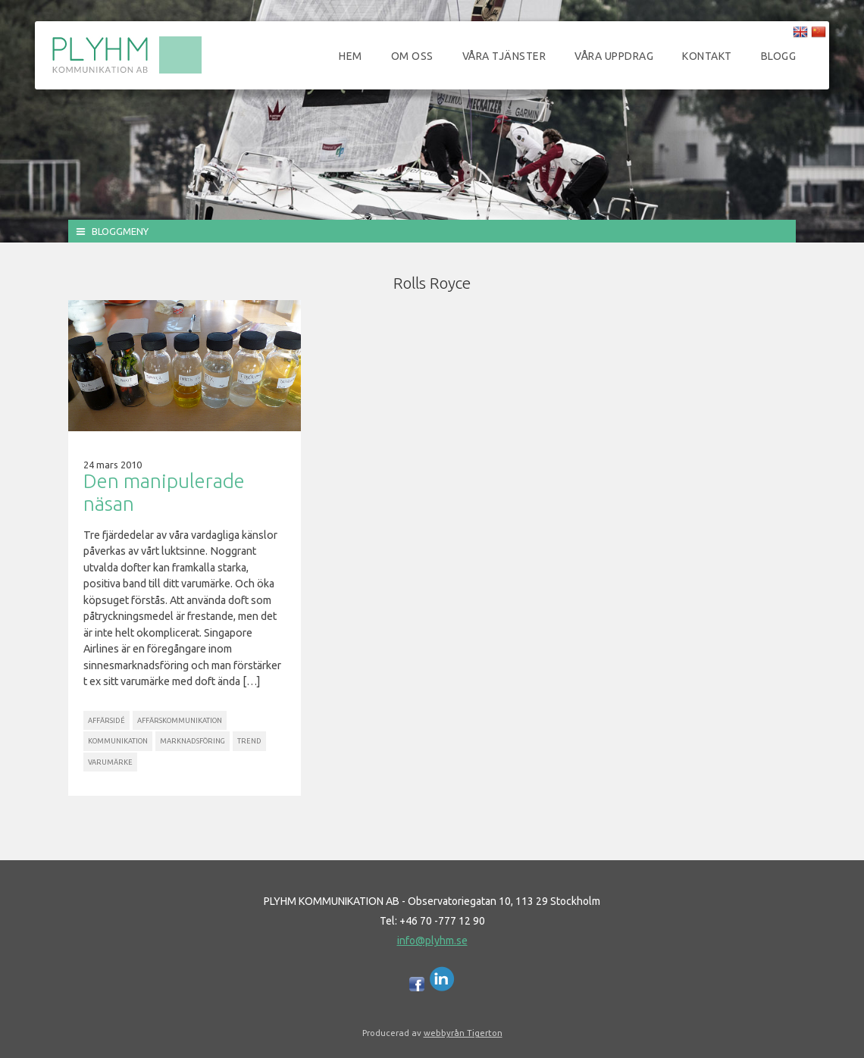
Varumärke (110, 762)
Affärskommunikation (179, 720)
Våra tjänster (504, 56)
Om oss (412, 56)
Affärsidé (106, 720)
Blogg (779, 56)
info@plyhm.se (432, 940)
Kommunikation (118, 741)
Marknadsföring (192, 741)
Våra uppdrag (613, 56)
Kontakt (707, 56)
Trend (249, 741)
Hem (350, 56)
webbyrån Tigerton (463, 1033)
